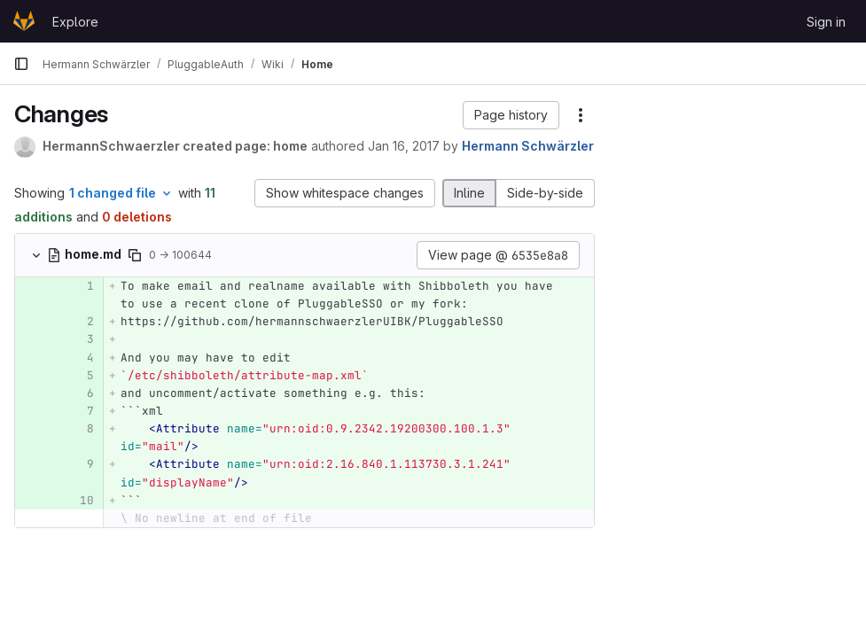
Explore (75, 21)
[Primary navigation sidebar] (21, 64)
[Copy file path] (134, 255)
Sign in (826, 21)
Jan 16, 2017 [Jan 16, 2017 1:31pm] (404, 145)
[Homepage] (24, 21)
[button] (511, 115)
